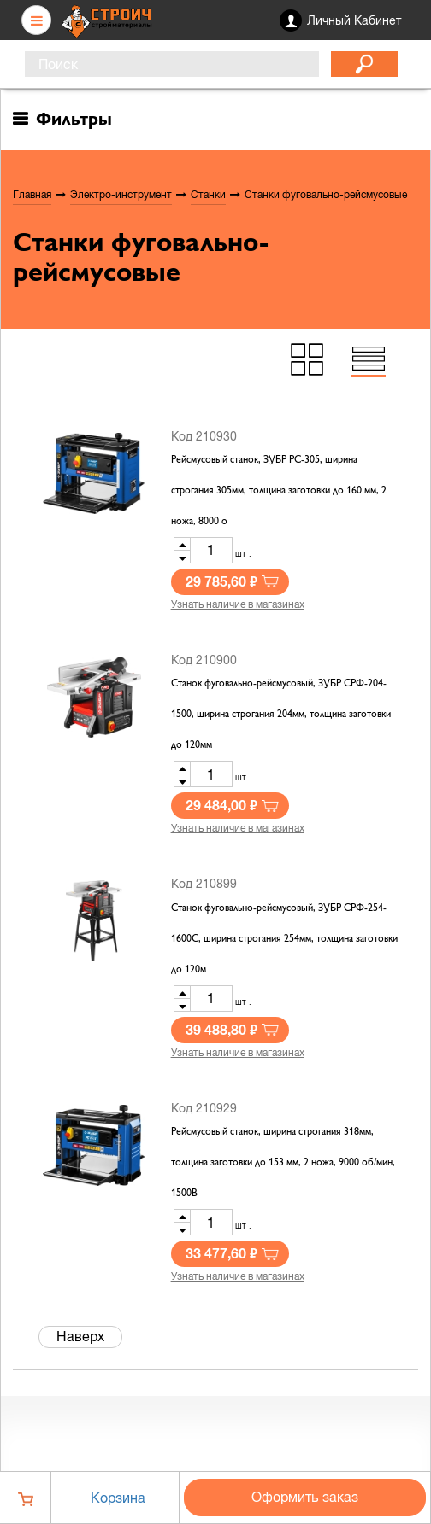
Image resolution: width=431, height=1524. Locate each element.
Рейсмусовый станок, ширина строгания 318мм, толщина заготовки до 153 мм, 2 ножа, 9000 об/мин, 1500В (283, 1163)
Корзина (118, 1497)
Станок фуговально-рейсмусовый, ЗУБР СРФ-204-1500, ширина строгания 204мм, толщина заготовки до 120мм (281, 714)
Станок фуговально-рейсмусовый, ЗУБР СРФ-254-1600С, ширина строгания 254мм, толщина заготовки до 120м (284, 939)
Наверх (80, 1336)
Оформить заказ (304, 1496)
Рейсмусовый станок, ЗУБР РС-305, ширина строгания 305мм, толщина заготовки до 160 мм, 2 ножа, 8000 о (279, 491)
